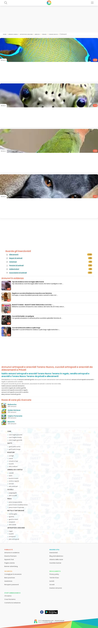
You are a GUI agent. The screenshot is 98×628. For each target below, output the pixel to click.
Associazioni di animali (18, 273)
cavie (11, 458)
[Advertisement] (49, 19)
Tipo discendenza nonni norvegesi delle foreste (28, 282)
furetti (11, 464)
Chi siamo (7, 596)
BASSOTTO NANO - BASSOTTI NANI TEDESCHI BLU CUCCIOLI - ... (33, 305)
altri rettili (12, 525)
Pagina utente (9, 563)
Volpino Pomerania (15, 416)
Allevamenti (13, 255)
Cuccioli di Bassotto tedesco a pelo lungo (26, 328)
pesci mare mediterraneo (18, 505)
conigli (11, 456)
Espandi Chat (9, 559)
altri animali (13, 486)
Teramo (44, 34)
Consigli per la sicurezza (12, 574)
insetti (11, 534)
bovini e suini (13, 478)
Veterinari (13, 262)
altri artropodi (14, 539)
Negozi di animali (15, 258)
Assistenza (8, 581)
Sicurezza (8, 571)
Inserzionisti (53, 553)
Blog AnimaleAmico (56, 556)
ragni (11, 531)
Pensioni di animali (16, 265)
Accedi (51, 585)
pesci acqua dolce (15, 502)
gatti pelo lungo (14, 449)
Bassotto (11, 422)
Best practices (9, 578)
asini (10, 476)
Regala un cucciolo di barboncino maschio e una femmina (32, 293)
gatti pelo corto (14, 447)
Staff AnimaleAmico (12, 593)
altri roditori (13, 466)
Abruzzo (37, 34)
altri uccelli (13, 496)
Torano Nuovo (53, 34)
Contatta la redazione (12, 603)
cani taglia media (15, 437)
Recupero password (11, 585)
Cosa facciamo (10, 599)
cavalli (11, 473)
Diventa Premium (10, 556)
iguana (11, 517)
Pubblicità (8, 550)
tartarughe (13, 514)
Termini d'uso (54, 578)
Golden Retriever (14, 410)
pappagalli (13, 493)
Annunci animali (13, 34)
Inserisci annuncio (55, 588)
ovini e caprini (14, 481)
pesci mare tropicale (16, 507)
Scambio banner (55, 563)
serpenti (12, 522)
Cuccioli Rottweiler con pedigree (23, 316)
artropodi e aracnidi (26, 34)
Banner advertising (11, 566)
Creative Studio (47, 622)
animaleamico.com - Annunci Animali (53, 620)
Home (4, 34)
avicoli (11, 484)
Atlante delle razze (56, 559)
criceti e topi (13, 461)
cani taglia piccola (15, 435)
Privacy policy (54, 574)
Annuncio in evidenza (11, 553)
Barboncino (12, 404)
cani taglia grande (15, 440)
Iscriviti (51, 581)
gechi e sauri (13, 519)
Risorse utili (54, 550)
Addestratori (14, 269)
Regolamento (55, 571)
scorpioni (12, 536)
